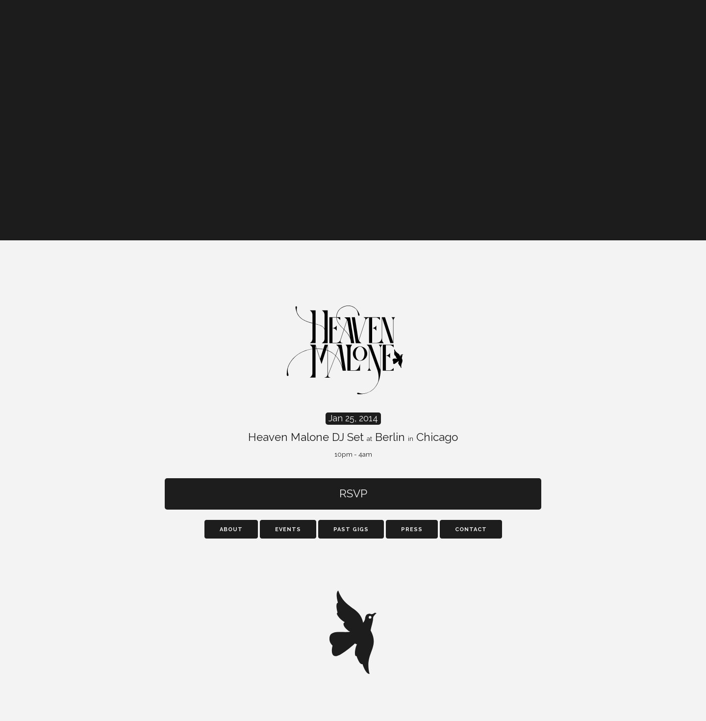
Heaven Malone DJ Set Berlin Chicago (353, 435)
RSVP (353, 493)
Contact (471, 529)
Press (412, 529)
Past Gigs (351, 529)
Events (288, 529)
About (231, 529)
